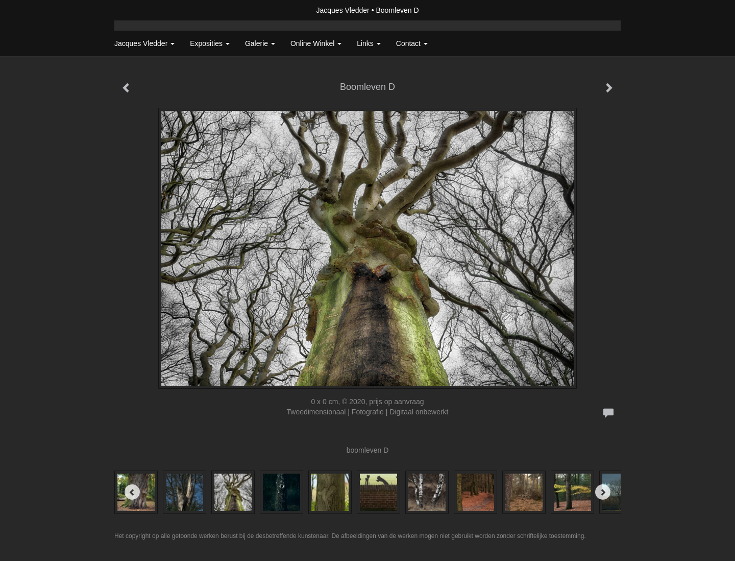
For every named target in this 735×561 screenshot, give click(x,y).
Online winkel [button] (315, 43)
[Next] (602, 492)
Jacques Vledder (342, 10)
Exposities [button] (210, 43)
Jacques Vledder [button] (144, 43)
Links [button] (369, 43)
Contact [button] (412, 43)
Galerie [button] (260, 43)
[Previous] (132, 492)
